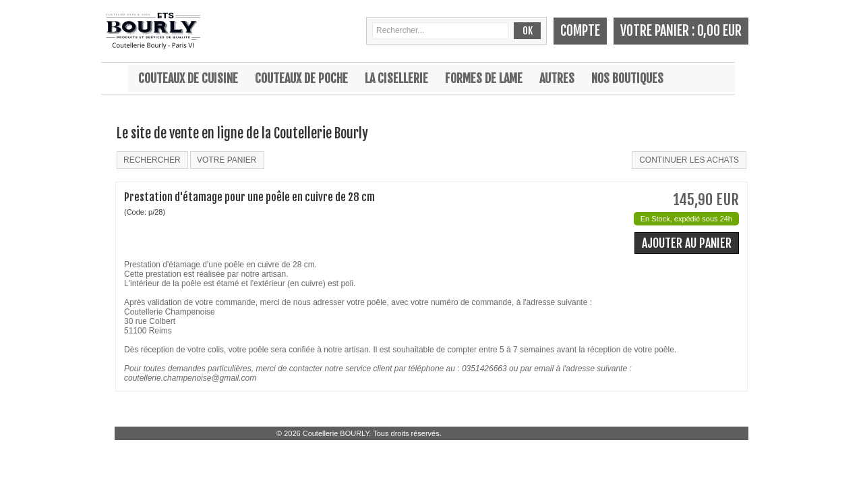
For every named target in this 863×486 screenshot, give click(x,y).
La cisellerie (396, 78)
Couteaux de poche (301, 78)
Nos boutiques (627, 78)
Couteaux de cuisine (188, 78)
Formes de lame (484, 78)
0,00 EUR (719, 30)
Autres (556, 78)
